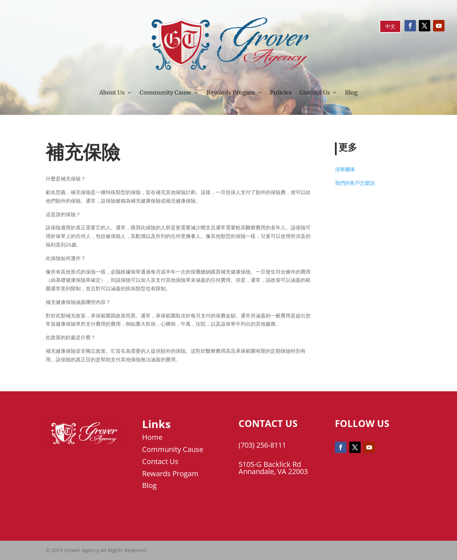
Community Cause (165, 92)
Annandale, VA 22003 (273, 471)
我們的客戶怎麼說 (355, 182)
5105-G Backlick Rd (269, 464)
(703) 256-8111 (262, 445)
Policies (281, 92)
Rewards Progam (230, 92)
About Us (112, 92)
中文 (390, 26)
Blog (351, 92)
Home (152, 437)
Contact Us (315, 92)
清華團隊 (345, 169)
